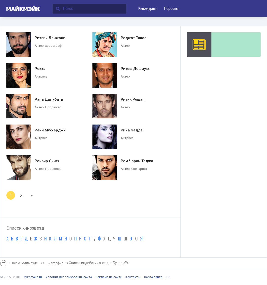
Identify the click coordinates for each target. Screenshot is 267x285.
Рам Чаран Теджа (137, 161)
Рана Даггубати (49, 99)
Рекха (40, 68)
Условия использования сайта (68, 277)
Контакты (132, 277)
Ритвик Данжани (50, 38)
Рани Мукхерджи (50, 130)
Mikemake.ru (33, 277)
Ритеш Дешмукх (135, 68)
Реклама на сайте (109, 277)
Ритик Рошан (133, 99)
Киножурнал (148, 8)
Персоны (171, 8)
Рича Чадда (132, 130)
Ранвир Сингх (47, 161)
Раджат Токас (134, 38)
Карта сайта (153, 277)
